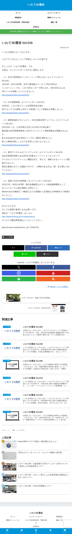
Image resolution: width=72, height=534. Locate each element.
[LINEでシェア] (25, 254)
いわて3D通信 (8, 237)
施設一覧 (59, 520)
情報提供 (59, 517)
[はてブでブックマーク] (59, 247)
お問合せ (36, 526)
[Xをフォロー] (19, 267)
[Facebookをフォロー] (53, 267)
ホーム (12, 517)
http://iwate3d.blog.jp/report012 (15, 145)
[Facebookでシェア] (36, 247)
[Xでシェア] (13, 247)
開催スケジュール (12, 520)
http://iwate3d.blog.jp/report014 (15, 199)
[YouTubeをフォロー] (53, 273)
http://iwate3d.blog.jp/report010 (15, 95)
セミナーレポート (36, 517)
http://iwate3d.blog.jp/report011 (15, 113)
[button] (47, 254)
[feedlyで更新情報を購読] (19, 279)
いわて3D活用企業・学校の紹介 (36, 521)
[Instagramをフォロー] (19, 273)
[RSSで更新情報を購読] (53, 279)
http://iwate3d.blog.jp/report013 (15, 174)
